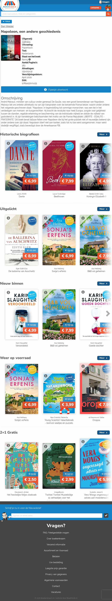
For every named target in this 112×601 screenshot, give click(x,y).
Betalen (56, 556)
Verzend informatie (56, 544)
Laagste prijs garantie (56, 568)
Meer (102, 134)
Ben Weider (7, 26)
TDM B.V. (26, 42)
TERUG (6, 21)
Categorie (96, 8)
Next (107, 164)
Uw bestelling (56, 562)
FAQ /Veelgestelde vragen (56, 532)
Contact (56, 586)
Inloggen (105, 2)
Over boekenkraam (56, 538)
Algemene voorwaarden (56, 580)
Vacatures (56, 592)
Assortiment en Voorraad (56, 550)
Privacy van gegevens (56, 574)
